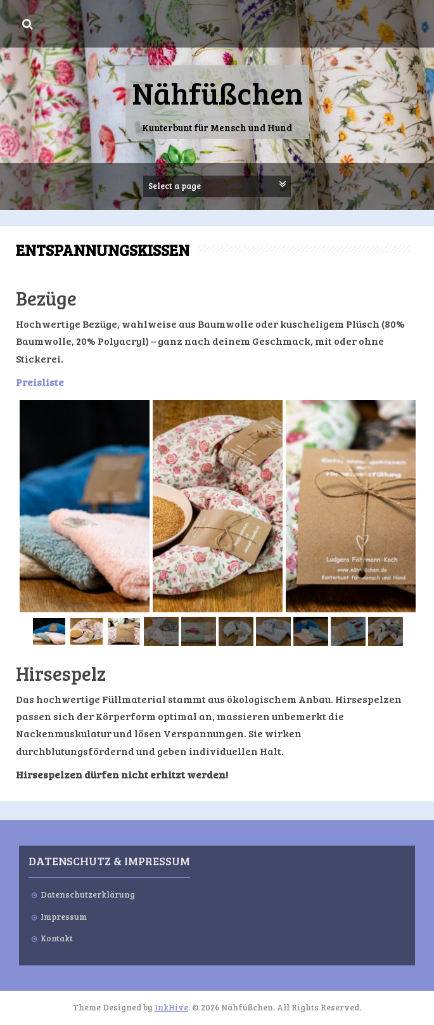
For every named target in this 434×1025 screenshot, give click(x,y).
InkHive (171, 1007)
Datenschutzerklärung (88, 894)
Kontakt (57, 938)
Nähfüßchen (217, 92)
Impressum (64, 916)
